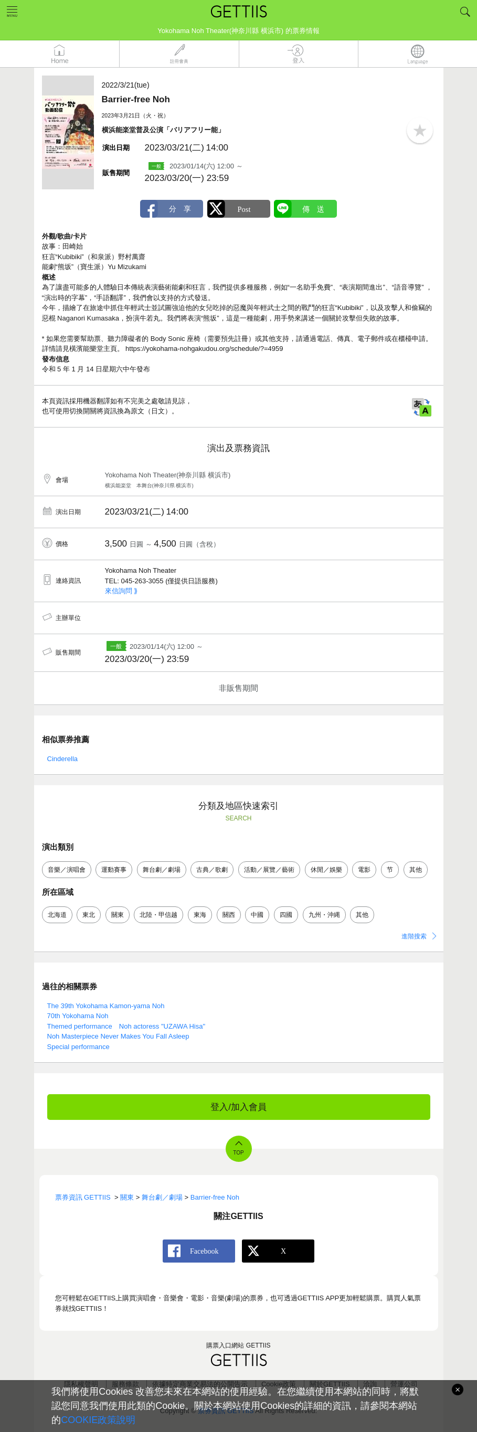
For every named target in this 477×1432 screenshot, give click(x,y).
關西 (228, 914)
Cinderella (62, 759)
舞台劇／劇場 (162, 869)
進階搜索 (414, 936)
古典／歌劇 (212, 869)
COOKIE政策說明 (98, 1420)
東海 (200, 914)
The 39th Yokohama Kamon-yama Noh (106, 1006)
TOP (238, 1153)
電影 (364, 869)
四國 (286, 914)
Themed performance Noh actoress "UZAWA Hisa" (126, 1026)
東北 (88, 914)
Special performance (78, 1047)
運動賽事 (113, 869)
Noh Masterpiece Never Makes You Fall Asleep (118, 1036)
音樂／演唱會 (67, 869)
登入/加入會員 (238, 1107)
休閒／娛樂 (326, 869)
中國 (257, 914)
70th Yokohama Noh (78, 1016)
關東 (117, 914)
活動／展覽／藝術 (269, 869)
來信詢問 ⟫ (121, 591)
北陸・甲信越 (158, 914)
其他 (415, 869)
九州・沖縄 (324, 914)
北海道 (57, 914)
